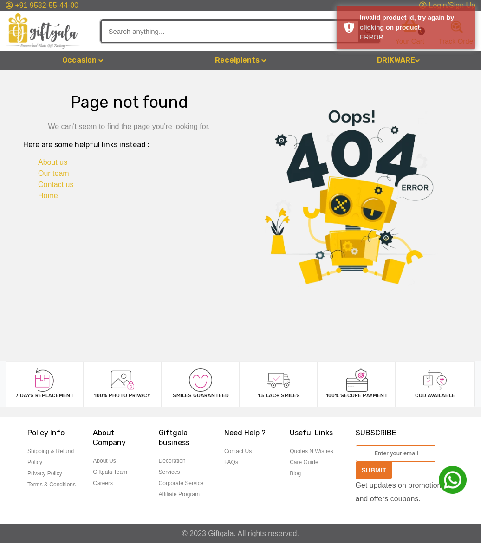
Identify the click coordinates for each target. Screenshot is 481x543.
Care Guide (304, 462)
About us (52, 162)
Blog (295, 473)
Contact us (55, 184)
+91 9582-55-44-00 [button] (42, 5)
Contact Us (238, 451)
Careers (103, 483)
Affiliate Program (179, 494)
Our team (53, 173)
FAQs (231, 462)
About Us (104, 461)
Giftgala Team (110, 472)
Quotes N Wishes (311, 451)
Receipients (240, 60)
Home (48, 196)
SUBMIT (374, 470)
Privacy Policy (44, 473)
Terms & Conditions (51, 484)
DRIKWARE (398, 60)
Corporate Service (181, 483)
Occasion (82, 60)
